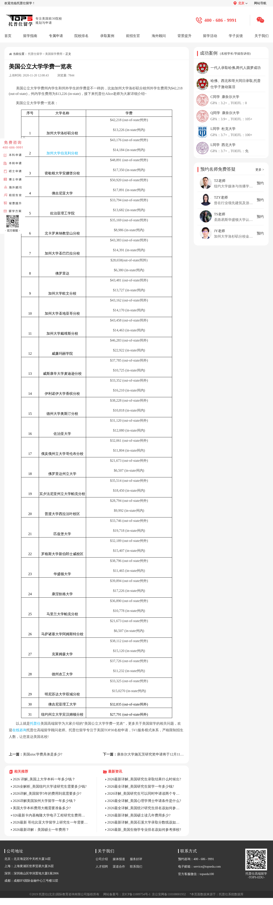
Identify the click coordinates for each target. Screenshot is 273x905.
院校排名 (81, 36)
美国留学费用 (53, 53)
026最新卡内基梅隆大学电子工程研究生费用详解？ (50, 815)
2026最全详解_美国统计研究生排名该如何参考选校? (145, 808)
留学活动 (210, 36)
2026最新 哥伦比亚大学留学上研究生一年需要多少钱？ (50, 822)
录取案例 (107, 36)
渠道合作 (119, 866)
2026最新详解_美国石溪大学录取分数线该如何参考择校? (145, 822)
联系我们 (136, 866)
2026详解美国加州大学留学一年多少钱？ (44, 801)
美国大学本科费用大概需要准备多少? (42, 808)
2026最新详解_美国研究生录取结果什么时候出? (144, 779)
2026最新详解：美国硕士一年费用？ (41, 829)
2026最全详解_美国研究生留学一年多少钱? (140, 786)
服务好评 (136, 859)
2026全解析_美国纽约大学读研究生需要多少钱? (50, 786)
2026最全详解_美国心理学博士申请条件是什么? (144, 801)
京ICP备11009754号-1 (136, 894)
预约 (260, 183)
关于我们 (262, 36)
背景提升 (184, 36)
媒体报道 (119, 859)
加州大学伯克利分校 (62, 153)
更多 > (259, 169)
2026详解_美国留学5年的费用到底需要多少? (47, 793)
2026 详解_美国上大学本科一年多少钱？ (44, 779)
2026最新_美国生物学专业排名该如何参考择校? (144, 829)
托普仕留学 (35, 53)
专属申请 (56, 36)
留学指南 (30, 36)
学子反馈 (236, 36)
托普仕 (35, 723)
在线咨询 (19, 730)
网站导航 (260, 3)
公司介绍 (102, 859)
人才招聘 (102, 866)
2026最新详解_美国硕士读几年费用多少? (138, 815)
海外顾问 (159, 36)
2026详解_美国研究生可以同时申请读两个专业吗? (145, 793)
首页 (7, 36)
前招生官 (133, 36)
